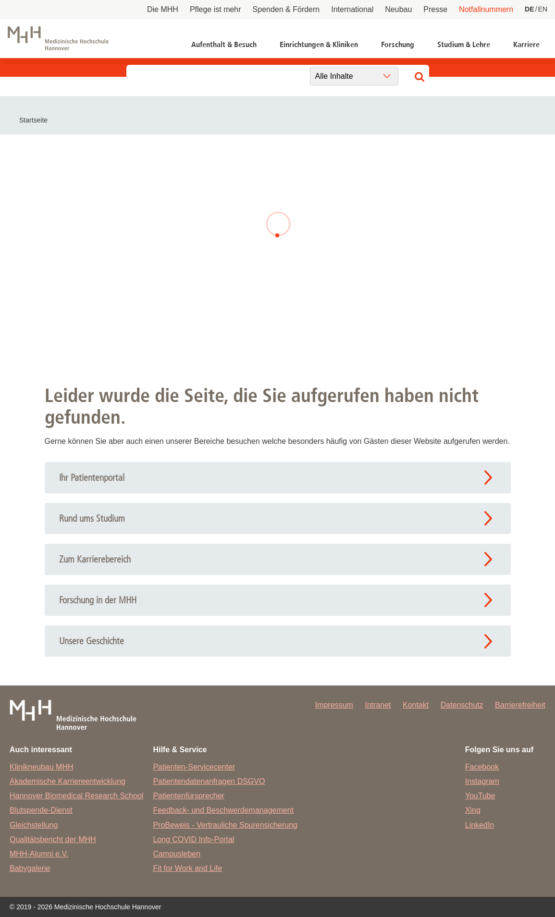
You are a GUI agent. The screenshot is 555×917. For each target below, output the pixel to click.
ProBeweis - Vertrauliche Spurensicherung (225, 825)
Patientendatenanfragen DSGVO (209, 781)
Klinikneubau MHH (42, 767)
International (352, 9)
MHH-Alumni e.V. (39, 854)
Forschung (397, 44)
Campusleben (176, 854)
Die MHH (162, 9)
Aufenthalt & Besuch (224, 44)
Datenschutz (462, 705)
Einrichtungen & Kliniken (319, 44)
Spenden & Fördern (286, 9)
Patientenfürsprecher (188, 796)
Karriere (526, 44)
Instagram (482, 781)
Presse (435, 9)
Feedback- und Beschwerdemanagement (223, 810)
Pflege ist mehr (215, 9)
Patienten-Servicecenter (194, 767)
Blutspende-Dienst (41, 810)
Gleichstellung (34, 825)
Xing (473, 810)
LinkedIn (479, 825)
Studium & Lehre (463, 44)
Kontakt (416, 705)
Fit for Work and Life (187, 868)
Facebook (482, 767)
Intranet (378, 705)
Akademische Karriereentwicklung (67, 781)
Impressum (334, 705)
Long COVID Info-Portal (193, 839)
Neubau (398, 9)
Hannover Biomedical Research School (76, 796)
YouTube (480, 796)
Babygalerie (30, 868)
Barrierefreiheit (520, 705)
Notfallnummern (486, 9)
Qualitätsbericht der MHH (53, 839)
